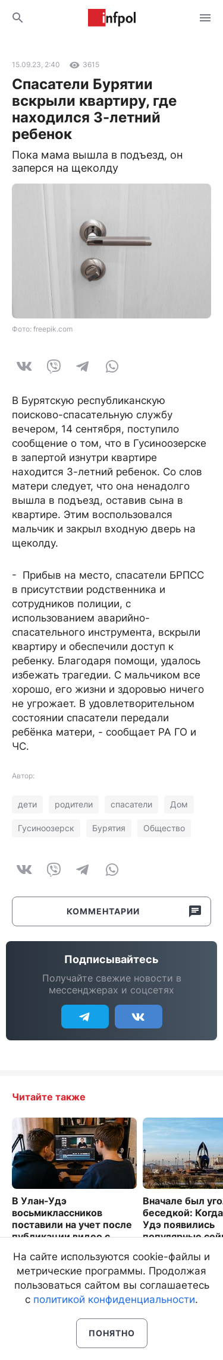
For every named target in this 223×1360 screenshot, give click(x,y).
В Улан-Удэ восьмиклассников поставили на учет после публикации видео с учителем (72, 1224)
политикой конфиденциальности (114, 1299)
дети (27, 804)
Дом (179, 804)
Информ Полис (112, 18)
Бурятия (108, 828)
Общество (164, 828)
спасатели (131, 804)
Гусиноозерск (46, 828)
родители (74, 804)
